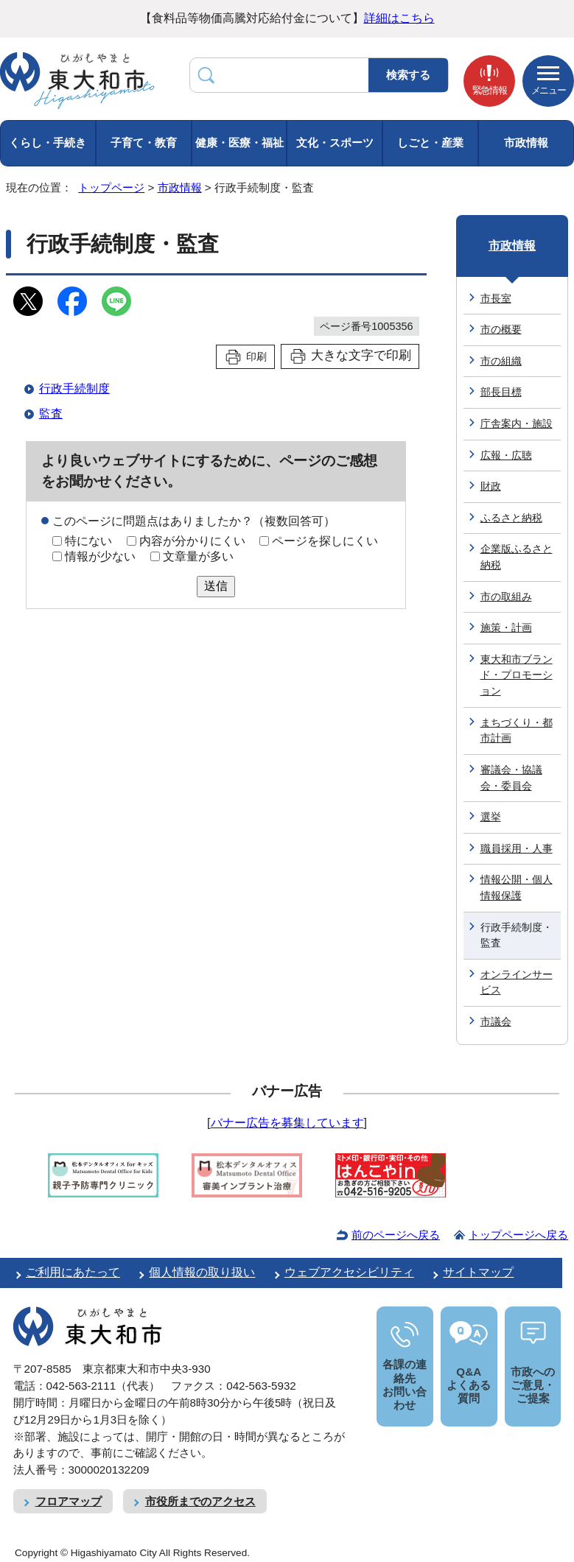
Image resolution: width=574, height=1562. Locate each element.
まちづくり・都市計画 (516, 731)
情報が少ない (100, 556)
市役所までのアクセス (200, 1501)
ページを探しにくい (325, 541)
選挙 (490, 817)
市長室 (495, 298)
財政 (490, 486)
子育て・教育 (144, 142)
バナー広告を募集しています (287, 1122)
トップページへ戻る (518, 1234)
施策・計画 (506, 627)
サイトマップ (478, 1272)
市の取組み (506, 596)
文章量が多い (198, 556)
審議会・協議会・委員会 (511, 778)
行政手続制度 (74, 388)
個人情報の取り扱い (202, 1272)
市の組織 (501, 361)
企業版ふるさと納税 (516, 557)
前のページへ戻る (395, 1234)
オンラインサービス (516, 982)
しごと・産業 (430, 142)
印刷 (256, 356)
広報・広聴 (506, 455)
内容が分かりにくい (192, 541)
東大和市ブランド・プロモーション (516, 675)
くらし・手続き (47, 142)
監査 (51, 413)
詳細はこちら (399, 18)
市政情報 (526, 142)
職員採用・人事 (516, 848)
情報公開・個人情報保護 (516, 887)
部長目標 (501, 392)
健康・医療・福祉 (239, 142)
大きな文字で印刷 (361, 355)
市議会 (495, 1021)
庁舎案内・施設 (516, 423)
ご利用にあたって (73, 1272)
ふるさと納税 (511, 518)
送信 (216, 586)
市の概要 (501, 329)
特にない (88, 541)
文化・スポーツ (335, 142)
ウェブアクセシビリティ (349, 1272)
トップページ (111, 187)
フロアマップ (68, 1501)
